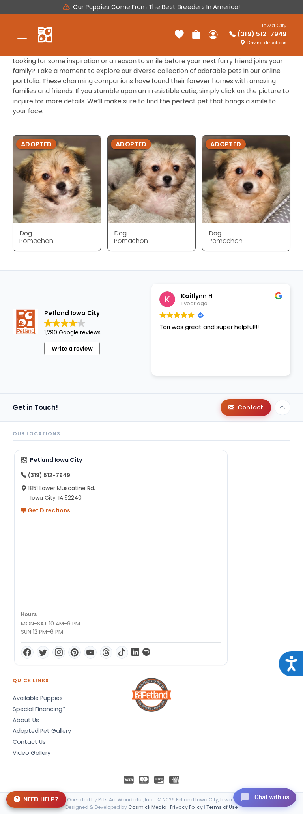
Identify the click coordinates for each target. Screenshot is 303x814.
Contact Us (29, 742)
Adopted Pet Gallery (42, 731)
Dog (25, 233)
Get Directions (45, 510)
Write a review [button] (72, 349)
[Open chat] (261, 796)
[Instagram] (58, 652)
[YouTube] (90, 652)
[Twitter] (43, 652)
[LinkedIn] (135, 652)
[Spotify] (146, 652)
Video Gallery (31, 753)
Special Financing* (39, 709)
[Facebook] (27, 652)
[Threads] (106, 652)
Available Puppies (38, 698)
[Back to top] (282, 407)
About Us (26, 720)
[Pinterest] (74, 652)
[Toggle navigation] (22, 35)
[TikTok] (122, 652)
